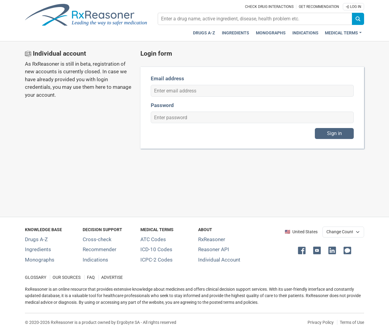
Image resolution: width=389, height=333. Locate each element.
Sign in (334, 133)
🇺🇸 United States (301, 231)
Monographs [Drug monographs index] (271, 33)
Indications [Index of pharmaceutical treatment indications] (95, 260)
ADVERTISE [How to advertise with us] (112, 277)
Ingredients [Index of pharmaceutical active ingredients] (38, 249)
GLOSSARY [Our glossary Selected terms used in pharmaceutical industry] (35, 277)
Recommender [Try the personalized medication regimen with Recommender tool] (99, 249)
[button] (303, 250)
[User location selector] (343, 232)
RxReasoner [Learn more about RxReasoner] (211, 239)
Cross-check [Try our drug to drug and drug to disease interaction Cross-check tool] (97, 239)
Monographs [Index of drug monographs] (39, 260)
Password (162, 105)
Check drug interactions (269, 7)
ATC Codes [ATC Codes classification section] (153, 239)
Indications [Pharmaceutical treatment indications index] (305, 33)
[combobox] (255, 19)
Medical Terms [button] (341, 33)
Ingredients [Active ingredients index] (235, 33)
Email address (167, 78)
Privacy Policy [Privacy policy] (321, 322)
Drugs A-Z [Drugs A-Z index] (204, 33)
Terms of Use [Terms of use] (352, 322)
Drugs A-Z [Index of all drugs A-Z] (36, 239)
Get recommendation (319, 7)
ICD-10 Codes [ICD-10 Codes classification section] (156, 249)
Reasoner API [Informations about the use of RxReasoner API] (213, 249)
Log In (353, 7)
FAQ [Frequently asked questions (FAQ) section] (91, 277)
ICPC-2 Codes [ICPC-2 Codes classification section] (156, 260)
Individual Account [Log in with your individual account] (219, 260)
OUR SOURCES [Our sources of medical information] (67, 277)
